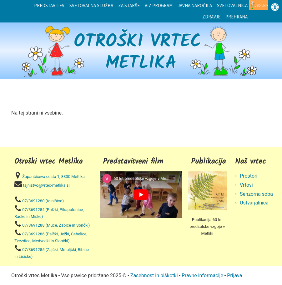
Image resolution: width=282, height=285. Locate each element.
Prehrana (236, 17)
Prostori (248, 176)
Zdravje (211, 17)
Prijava (234, 275)
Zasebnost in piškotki (154, 275)
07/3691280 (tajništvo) (43, 201)
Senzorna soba (256, 194)
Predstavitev (49, 5)
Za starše (129, 5)
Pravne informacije (202, 275)
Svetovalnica (232, 5)
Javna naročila (195, 5)
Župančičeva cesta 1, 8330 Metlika (53, 176)
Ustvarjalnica (254, 203)
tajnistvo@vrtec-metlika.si (46, 185)
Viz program (159, 5)
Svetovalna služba (91, 5)
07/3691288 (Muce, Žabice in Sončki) (56, 225)
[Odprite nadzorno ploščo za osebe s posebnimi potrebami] (275, 7)
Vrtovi (246, 185)
